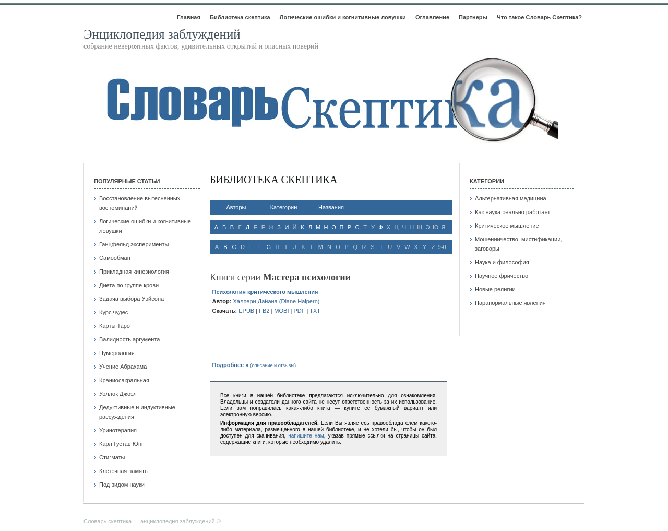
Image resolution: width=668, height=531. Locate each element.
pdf (299, 311)
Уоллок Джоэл (118, 394)
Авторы (236, 207)
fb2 (264, 311)
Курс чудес (113, 312)
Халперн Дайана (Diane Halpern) (276, 301)
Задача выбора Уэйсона (131, 299)
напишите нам (306, 436)
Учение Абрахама (123, 366)
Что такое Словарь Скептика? (539, 17)
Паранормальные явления (510, 303)
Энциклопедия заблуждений (162, 34)
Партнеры (473, 17)
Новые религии (495, 289)
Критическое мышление (507, 225)
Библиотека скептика (240, 17)
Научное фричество (501, 276)
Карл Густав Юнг (121, 444)
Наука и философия (502, 262)
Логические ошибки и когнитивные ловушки (343, 17)
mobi (281, 311)
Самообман (114, 258)
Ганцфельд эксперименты (134, 244)
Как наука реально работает (512, 212)
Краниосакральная (124, 380)
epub (246, 311)
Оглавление (432, 17)
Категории (283, 207)
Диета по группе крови (129, 285)
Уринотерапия (118, 430)
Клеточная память (123, 471)
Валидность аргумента (129, 339)
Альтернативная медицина (510, 198)
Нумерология (117, 353)
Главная (188, 17)
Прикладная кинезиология (134, 271)
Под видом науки (122, 484)
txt (314, 311)
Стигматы (112, 457)
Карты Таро (114, 326)
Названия (331, 207)
